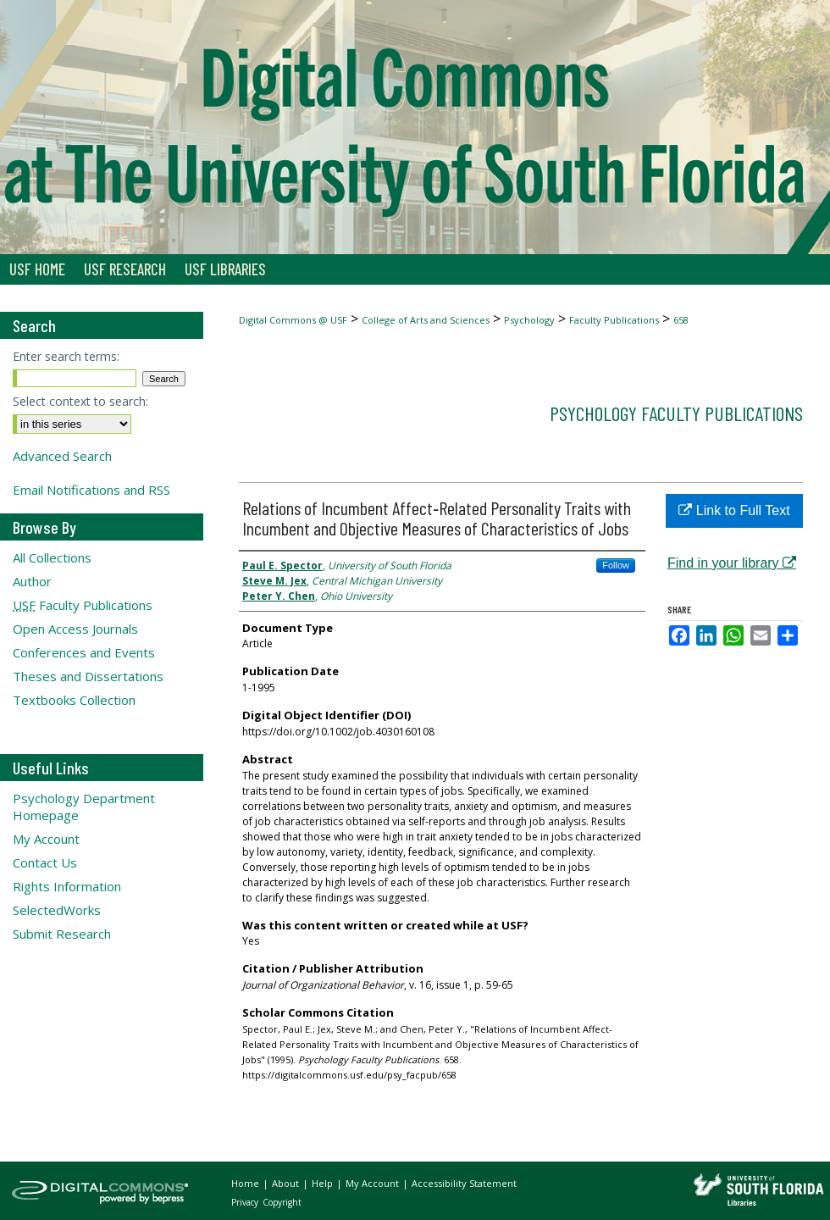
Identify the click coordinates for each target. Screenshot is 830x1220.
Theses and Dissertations (88, 676)
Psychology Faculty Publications (676, 413)
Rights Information (67, 886)
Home (246, 1183)
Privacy (246, 1202)
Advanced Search (62, 455)
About (287, 1183)
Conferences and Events (84, 652)
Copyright (282, 1202)
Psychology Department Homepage (84, 807)
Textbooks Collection (74, 699)
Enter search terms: (66, 356)
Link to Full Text (733, 510)
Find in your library (731, 563)
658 (681, 319)
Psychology (529, 319)
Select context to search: (80, 401)
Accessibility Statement (464, 1183)
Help (323, 1183)
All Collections (52, 557)
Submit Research (62, 933)
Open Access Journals (75, 628)
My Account (46, 838)
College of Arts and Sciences (426, 319)
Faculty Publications (614, 319)
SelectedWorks (57, 909)
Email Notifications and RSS (91, 489)
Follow (615, 565)
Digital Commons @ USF (293, 319)
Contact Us (45, 862)
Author (32, 581)
